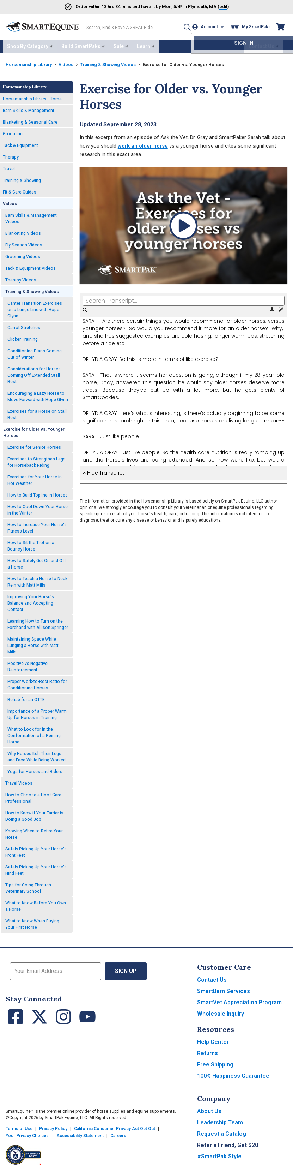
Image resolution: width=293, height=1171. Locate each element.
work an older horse (143, 144)
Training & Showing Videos (119, 62)
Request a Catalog (221, 1132)
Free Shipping (215, 1062)
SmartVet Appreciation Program (239, 1000)
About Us (209, 1109)
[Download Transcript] (272, 307)
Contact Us (212, 978)
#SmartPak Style (219, 1154)
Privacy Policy (53, 1126)
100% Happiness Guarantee (233, 1074)
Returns (207, 1051)
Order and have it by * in (128, 6)
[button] (182, 26)
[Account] (209, 26)
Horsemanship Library (32, 62)
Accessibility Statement (80, 1133)
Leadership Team (220, 1120)
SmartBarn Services (223, 989)
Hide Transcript (103, 471)
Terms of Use (19, 1126)
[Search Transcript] (184, 298)
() (215, 6)
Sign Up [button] (125, 969)
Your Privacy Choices (27, 1133)
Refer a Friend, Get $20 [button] (227, 1143)
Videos (73, 62)
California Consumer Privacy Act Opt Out (114, 1126)
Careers (118, 1133)
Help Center (213, 1040)
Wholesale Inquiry (220, 1012)
